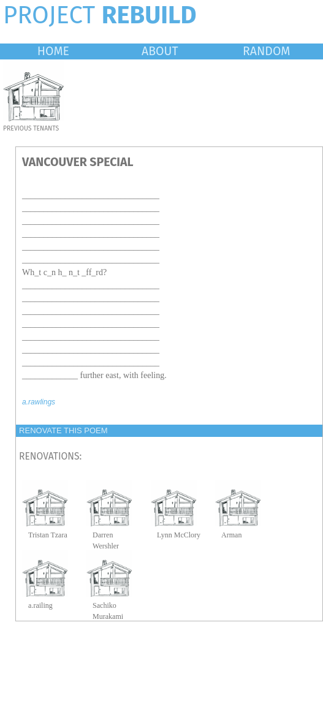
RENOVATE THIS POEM (63, 430)
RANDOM (266, 51)
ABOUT (160, 51)
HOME (53, 51)
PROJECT (100, 15)
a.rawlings (38, 402)
